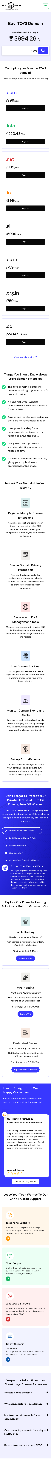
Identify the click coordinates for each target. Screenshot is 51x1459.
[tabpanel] (25, 877)
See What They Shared (25, 1182)
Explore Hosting (25, 959)
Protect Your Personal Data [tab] (19, 831)
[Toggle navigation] (45, 6)
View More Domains (25, 357)
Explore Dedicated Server (25, 1070)
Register (25, 108)
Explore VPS (25, 1014)
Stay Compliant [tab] (14, 853)
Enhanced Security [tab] (15, 846)
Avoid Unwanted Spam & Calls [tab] (20, 838)
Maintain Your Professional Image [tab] (22, 860)
